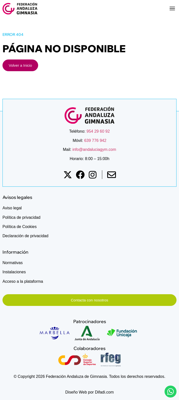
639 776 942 (95, 140)
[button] (172, 8)
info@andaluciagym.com (93, 149)
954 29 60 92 (98, 131)
